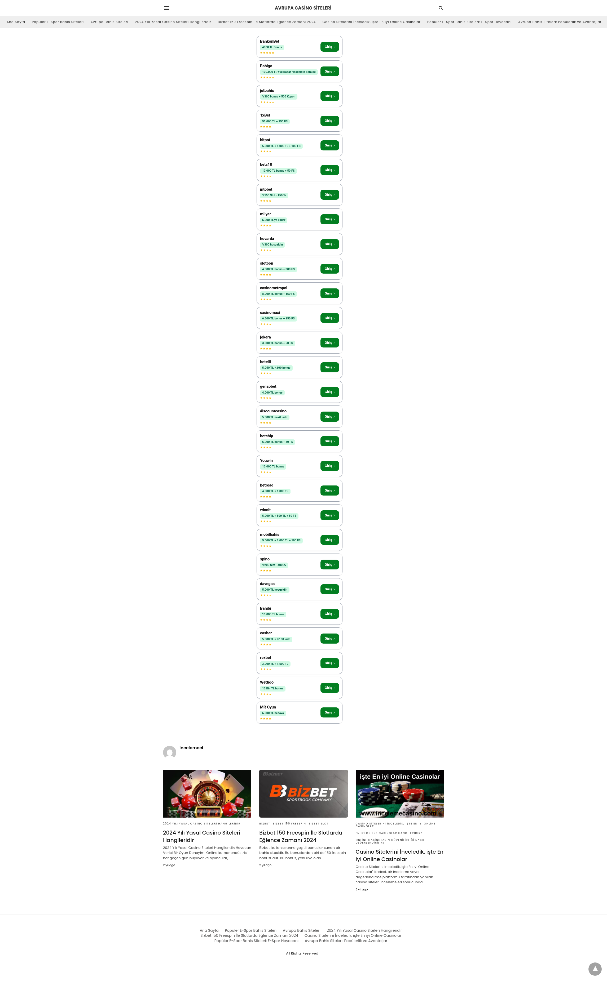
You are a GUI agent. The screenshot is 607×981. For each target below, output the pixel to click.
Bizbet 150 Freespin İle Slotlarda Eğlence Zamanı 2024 (267, 22)
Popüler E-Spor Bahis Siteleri (58, 22)
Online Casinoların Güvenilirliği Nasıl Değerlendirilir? (390, 841)
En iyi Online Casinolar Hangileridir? (389, 833)
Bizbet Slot (319, 824)
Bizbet (264, 824)
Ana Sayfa (16, 22)
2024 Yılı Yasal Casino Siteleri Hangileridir (173, 22)
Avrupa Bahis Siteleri (110, 22)
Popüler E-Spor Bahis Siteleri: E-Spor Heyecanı (469, 22)
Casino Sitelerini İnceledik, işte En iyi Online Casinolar (372, 22)
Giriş (330, 46)
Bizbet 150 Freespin (289, 824)
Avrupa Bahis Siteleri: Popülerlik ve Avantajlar (559, 22)
